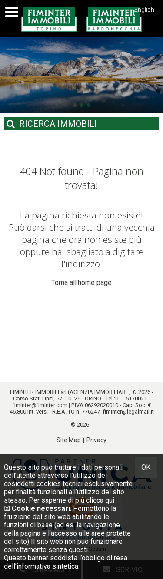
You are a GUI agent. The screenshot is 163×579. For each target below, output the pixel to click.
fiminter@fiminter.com (40, 405)
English (144, 9)
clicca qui (100, 500)
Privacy (96, 440)
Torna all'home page (81, 282)
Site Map (69, 440)
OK (145, 467)
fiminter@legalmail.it (128, 411)
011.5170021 (131, 398)
